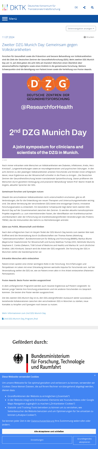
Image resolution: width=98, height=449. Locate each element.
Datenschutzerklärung (42, 420)
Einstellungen (37, 440)
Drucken (89, 37)
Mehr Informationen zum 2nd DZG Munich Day (24, 313)
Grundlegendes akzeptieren (84, 440)
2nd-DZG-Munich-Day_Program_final (20, 318)
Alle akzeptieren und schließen (49, 431)
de (76, 7)
